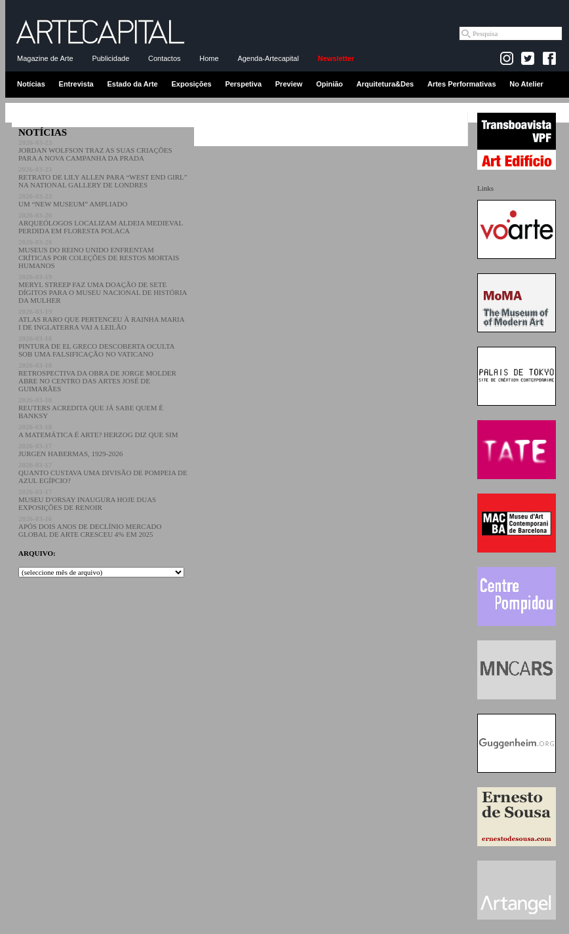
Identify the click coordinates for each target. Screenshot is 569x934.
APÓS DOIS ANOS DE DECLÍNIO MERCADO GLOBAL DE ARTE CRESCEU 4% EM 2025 (90, 526)
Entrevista (76, 84)
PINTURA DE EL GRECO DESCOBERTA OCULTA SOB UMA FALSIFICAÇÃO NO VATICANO (96, 346)
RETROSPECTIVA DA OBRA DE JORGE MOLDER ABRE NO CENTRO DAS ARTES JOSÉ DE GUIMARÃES (97, 377)
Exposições (191, 84)
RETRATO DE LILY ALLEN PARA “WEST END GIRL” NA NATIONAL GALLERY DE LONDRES (102, 177)
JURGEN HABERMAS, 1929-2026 (70, 449)
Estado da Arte (133, 84)
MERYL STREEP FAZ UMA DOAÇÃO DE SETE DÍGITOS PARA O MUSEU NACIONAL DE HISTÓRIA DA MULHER (102, 288)
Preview (289, 84)
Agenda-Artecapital (268, 58)
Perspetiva (243, 84)
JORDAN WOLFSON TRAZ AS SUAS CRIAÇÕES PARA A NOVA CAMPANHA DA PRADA (95, 150)
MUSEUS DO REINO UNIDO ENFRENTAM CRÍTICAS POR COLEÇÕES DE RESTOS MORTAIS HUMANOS (99, 253)
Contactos (164, 58)
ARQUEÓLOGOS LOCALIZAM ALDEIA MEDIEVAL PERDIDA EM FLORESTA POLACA (100, 223)
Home (208, 58)
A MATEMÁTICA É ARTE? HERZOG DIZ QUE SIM (98, 430)
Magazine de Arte (45, 58)
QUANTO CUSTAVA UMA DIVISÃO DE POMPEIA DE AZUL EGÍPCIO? (102, 472)
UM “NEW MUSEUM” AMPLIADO (72, 200)
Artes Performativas (461, 84)
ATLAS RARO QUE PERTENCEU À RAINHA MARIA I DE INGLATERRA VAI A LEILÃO (101, 319)
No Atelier (526, 84)
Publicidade (110, 58)
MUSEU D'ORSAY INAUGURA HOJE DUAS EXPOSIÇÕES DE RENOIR (87, 499)
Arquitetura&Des (385, 84)
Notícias (31, 84)
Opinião (329, 84)
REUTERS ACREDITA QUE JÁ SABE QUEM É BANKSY (90, 407)
